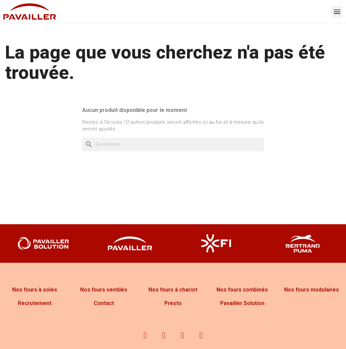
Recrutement (34, 303)
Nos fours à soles (34, 289)
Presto (173, 303)
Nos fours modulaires (311, 289)
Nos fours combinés (242, 289)
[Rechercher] (173, 144)
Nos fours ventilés (103, 289)
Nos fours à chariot (172, 289)
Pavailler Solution (242, 303)
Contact (104, 303)
